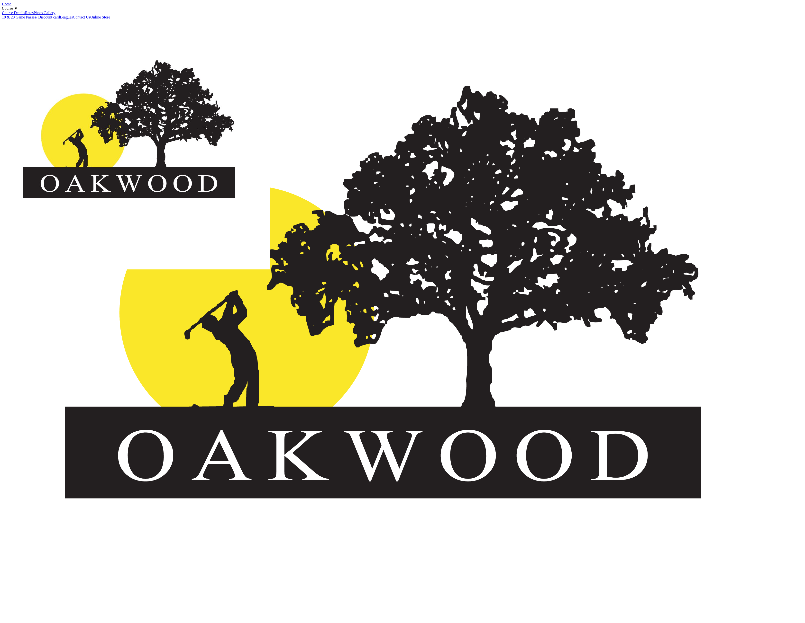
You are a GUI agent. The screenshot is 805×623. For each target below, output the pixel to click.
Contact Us (82, 17)
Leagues (66, 17)
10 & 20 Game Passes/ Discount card (31, 17)
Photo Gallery (44, 13)
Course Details (13, 13)
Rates (29, 13)
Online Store (100, 17)
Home (6, 4)
